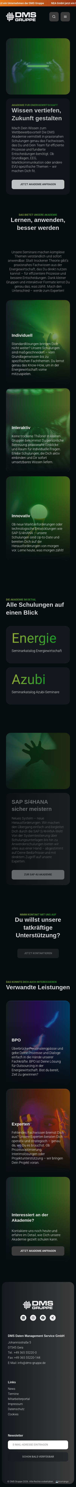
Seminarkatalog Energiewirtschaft (37, 651)
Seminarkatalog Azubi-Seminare (35, 692)
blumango (63, 1481)
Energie (34, 638)
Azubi (29, 679)
